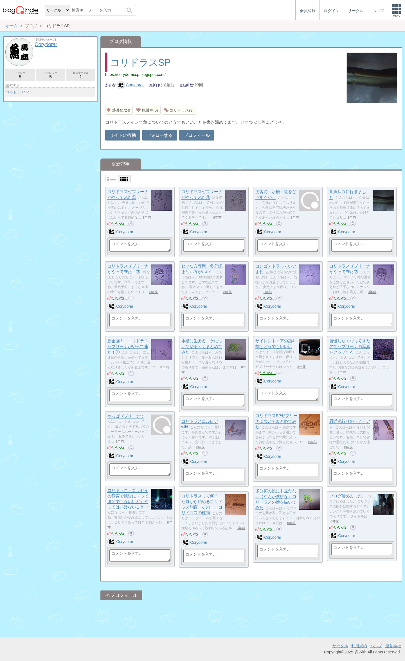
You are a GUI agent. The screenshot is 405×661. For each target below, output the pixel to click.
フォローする (160, 135)
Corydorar (130, 85)
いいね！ (120, 223)
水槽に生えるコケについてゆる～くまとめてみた (201, 346)
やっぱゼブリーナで (125, 416)
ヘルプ (376, 646)
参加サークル (81, 75)
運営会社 (393, 646)
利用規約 (359, 646)
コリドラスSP (140, 62)
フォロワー (50, 75)
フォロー (20, 75)
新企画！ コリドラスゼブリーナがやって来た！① (127, 346)
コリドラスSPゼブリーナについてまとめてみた (276, 421)
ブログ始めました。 (347, 496)
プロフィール (197, 135)
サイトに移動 (123, 135)
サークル (340, 646)
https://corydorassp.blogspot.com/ (135, 74)
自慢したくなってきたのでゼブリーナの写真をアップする (349, 346)
